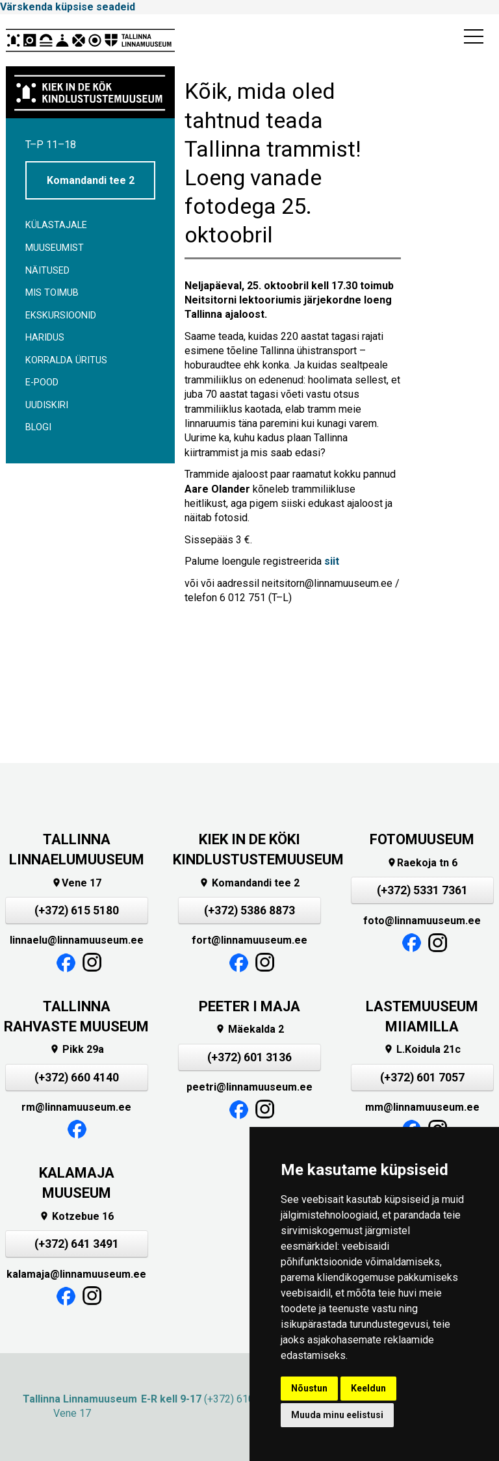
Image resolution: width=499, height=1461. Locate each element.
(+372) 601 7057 (422, 1077)
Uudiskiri (46, 405)
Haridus (44, 337)
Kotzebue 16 (76, 1216)
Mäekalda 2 (249, 1029)
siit (331, 561)
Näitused (47, 270)
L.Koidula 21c (422, 1049)
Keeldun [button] (368, 1388)
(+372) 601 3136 (249, 1057)
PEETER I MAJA (249, 1006)
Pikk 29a (76, 1049)
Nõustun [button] (309, 1388)
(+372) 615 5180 (76, 910)
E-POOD (41, 382)
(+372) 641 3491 (76, 1243)
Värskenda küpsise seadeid (67, 7)
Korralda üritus (66, 360)
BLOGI (38, 427)
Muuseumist (54, 247)
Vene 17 (76, 883)
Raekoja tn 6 (422, 863)
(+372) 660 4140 (76, 1077)
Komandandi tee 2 (90, 180)
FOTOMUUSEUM (422, 839)
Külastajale (56, 225)
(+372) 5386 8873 (249, 910)
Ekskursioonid (60, 315)
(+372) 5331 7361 (422, 890)
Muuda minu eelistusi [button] (337, 1415)
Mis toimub (52, 292)
